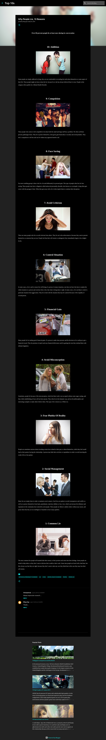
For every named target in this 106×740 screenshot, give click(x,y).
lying (44, 577)
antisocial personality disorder (28, 577)
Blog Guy (26, 602)
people (65, 577)
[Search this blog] (96, 3)
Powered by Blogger (53, 737)
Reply (25, 598)
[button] (19, 25)
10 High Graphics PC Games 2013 (41, 690)
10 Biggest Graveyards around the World (43, 660)
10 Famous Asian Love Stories (40, 719)
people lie (71, 577)
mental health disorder (54, 577)
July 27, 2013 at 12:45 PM (36, 602)
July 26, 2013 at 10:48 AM (38, 592)
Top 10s (10, 3)
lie (40, 577)
